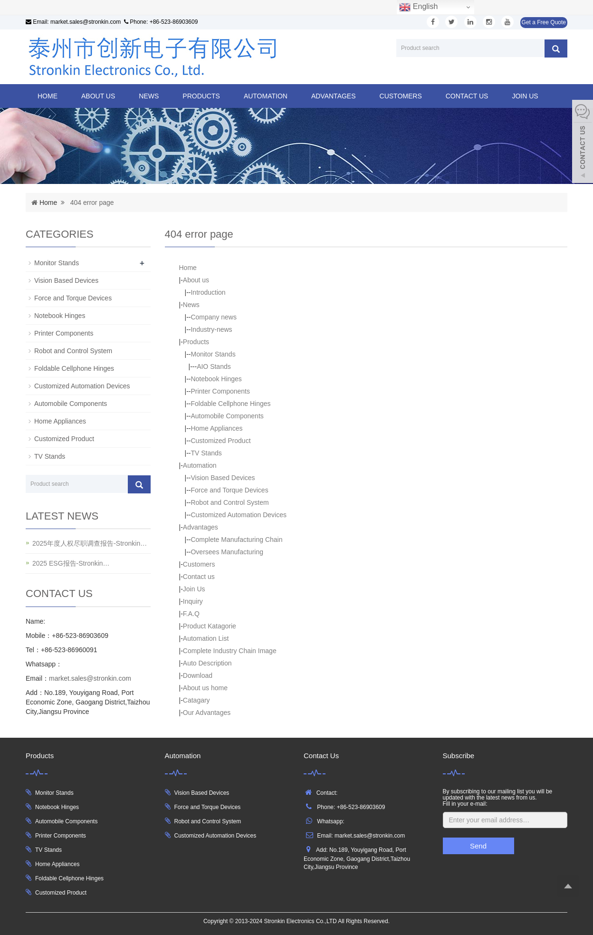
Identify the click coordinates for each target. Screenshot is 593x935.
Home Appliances (216, 428)
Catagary (196, 700)
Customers (401, 96)
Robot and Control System (229, 502)
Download (197, 675)
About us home (205, 688)
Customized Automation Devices (239, 515)
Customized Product (220, 440)
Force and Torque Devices (229, 490)
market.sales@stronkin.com (85, 22)
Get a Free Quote (544, 22)
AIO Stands (214, 366)
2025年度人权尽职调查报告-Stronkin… (89, 543)
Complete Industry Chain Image (230, 651)
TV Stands (206, 453)
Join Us (525, 96)
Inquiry (193, 601)
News (149, 96)
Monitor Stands (213, 354)
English (418, 7)
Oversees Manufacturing (227, 552)
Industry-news (211, 329)
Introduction (208, 292)
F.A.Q (191, 613)
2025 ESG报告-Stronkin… (71, 563)
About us (98, 96)
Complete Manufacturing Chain (236, 539)
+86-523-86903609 (174, 22)
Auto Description (207, 663)
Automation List (206, 638)
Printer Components (220, 391)
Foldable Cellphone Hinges (230, 403)
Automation (265, 96)
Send (478, 846)
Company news (214, 317)
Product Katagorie (209, 626)
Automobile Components (227, 416)
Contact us (467, 96)
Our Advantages (206, 712)
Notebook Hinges (216, 379)
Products (201, 96)
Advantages (333, 96)
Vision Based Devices (223, 478)
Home (47, 96)
